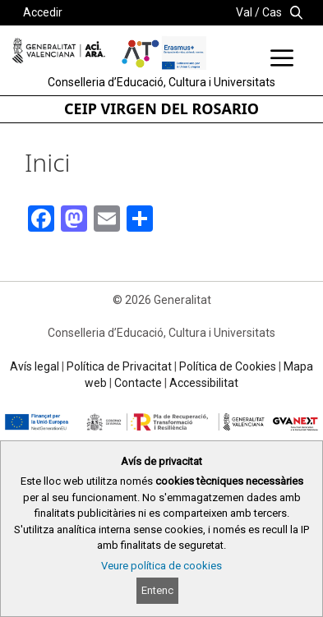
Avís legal (34, 366)
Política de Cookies (227, 366)
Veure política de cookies (161, 565)
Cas (272, 12)
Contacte (138, 382)
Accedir (42, 12)
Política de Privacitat (119, 366)
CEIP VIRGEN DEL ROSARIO (161, 108)
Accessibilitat (203, 382)
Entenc (157, 590)
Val (244, 12)
